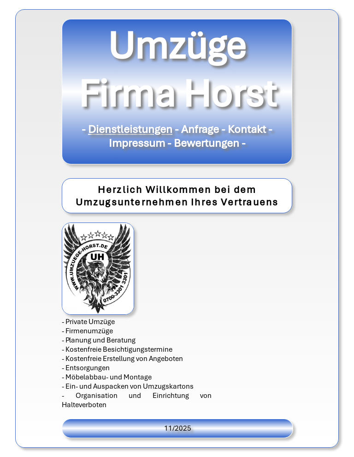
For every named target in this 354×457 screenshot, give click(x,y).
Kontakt (247, 129)
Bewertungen (206, 143)
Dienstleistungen (130, 129)
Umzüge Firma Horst (177, 70)
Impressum (137, 143)
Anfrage (200, 129)
